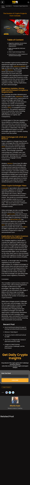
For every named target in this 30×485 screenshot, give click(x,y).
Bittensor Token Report (11, 332)
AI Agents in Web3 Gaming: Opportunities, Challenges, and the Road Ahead (15, 346)
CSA (3, 96)
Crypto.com (11, 214)
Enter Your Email (15, 375)
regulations (19, 96)
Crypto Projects (6, 387)
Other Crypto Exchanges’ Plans (17, 52)
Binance (10, 70)
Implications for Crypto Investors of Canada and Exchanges (18, 54)
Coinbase (5, 188)
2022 (9, 107)
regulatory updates (19, 66)
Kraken (25, 227)
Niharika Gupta (15, 406)
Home (3, 6)
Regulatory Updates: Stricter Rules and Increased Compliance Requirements (18, 45)
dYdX (3, 70)
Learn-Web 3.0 (9, 6)
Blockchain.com (16, 219)
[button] (2, 2)
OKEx (3, 225)
